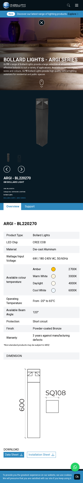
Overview (12, 206)
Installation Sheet (41, 454)
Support (30, 206)
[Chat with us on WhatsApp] (75, 467)
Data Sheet (14, 454)
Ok (77, 476)
